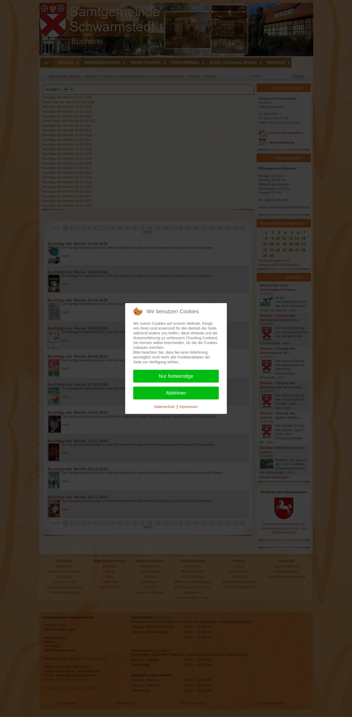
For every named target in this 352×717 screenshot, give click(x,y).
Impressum (188, 407)
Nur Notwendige (176, 376)
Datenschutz (164, 407)
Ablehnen (176, 393)
